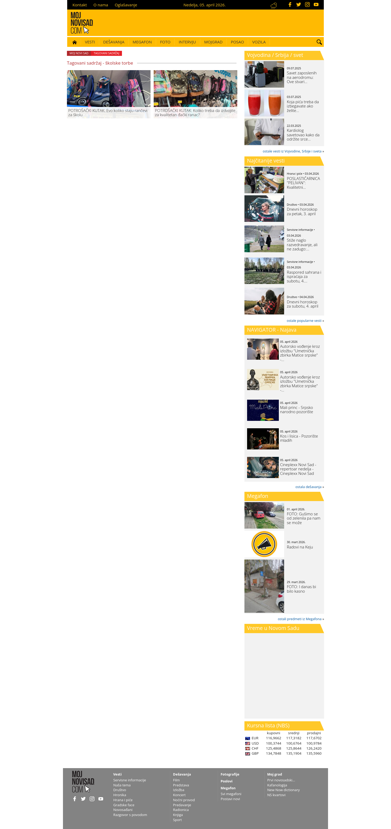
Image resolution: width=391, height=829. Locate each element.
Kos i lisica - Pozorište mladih (299, 438)
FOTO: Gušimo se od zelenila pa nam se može (303, 518)
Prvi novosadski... (281, 780)
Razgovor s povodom (130, 814)
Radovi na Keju (300, 546)
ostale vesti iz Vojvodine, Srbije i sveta (292, 151)
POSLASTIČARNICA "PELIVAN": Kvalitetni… (303, 183)
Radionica (181, 809)
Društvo (119, 789)
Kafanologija (277, 785)
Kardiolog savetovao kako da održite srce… (303, 135)
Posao (237, 41)
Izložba (178, 789)
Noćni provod (184, 800)
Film (176, 780)
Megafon (142, 41)
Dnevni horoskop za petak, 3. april (302, 211)
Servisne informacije (129, 780)
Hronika (119, 794)
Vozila (259, 41)
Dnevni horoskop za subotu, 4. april (302, 304)
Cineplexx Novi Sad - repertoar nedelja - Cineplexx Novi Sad (298, 469)
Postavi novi (230, 798)
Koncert (179, 794)
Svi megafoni (231, 793)
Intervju (187, 41)
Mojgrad (213, 41)
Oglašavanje (126, 4)
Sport (177, 819)
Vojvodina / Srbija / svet (275, 54)
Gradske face (123, 805)
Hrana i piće (123, 800)
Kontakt (79, 4)
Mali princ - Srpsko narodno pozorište (296, 409)
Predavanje (182, 805)
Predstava (181, 785)
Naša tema (122, 785)
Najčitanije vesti (266, 160)
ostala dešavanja (308, 486)
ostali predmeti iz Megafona (299, 618)
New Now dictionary (283, 789)
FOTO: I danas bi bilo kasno (301, 589)
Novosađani (122, 809)
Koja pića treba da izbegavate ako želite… (303, 106)
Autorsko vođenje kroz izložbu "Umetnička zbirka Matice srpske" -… (300, 353)
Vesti (90, 41)
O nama (100, 4)
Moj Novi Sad (79, 53)
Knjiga (178, 814)
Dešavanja (113, 41)
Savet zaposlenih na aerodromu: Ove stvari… (302, 77)
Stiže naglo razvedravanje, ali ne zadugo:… (302, 244)
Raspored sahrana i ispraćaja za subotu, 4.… (304, 276)
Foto (165, 41)
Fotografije (230, 774)
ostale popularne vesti (304, 320)
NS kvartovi (276, 794)
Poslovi (227, 781)
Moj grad (274, 774)
